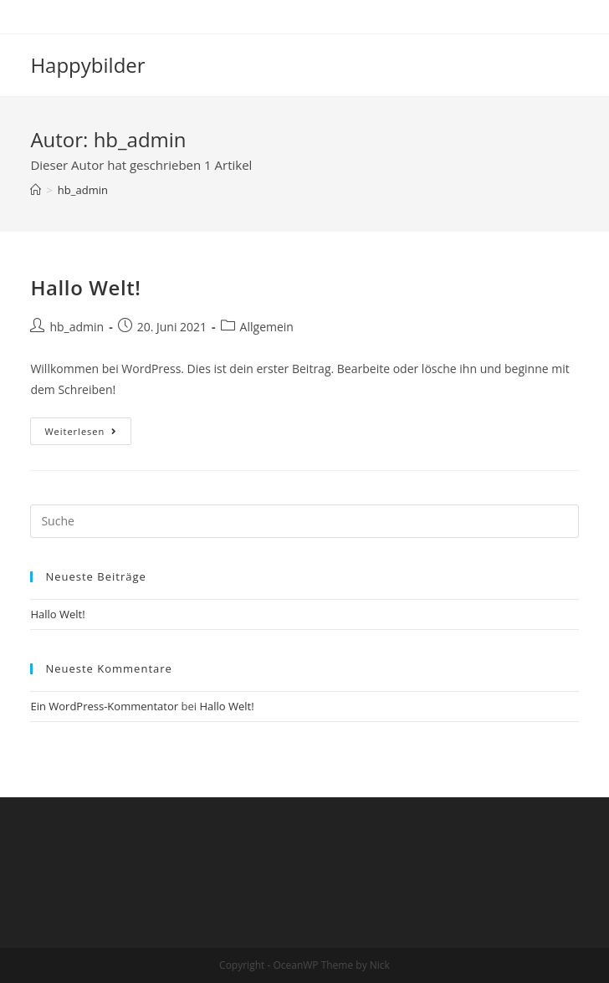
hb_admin (76, 327)
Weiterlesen (87, 434)
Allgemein (267, 327)
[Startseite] (35, 189)
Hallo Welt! (85, 287)
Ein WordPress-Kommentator (104, 706)
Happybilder (87, 65)
